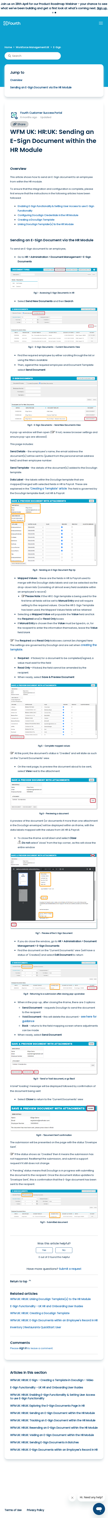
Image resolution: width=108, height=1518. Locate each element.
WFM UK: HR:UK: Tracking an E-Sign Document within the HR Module (52, 1420)
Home (8, 47)
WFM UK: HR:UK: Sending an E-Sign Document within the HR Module (52, 1413)
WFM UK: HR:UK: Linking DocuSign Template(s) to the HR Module (50, 1299)
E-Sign (57, 47)
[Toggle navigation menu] (101, 23)
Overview (16, 80)
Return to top (21, 1281)
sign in (23, 1348)
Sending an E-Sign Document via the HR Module (41, 87)
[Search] (33, 56)
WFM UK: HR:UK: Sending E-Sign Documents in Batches (44, 1442)
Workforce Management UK (32, 47)
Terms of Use (13, 1510)
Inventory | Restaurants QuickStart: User (35, 1327)
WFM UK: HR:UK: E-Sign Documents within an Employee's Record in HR (54, 1320)
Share (19, 124)
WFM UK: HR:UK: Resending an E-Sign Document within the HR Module (54, 1428)
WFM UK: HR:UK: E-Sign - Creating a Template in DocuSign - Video (51, 1380)
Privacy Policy (35, 1510)
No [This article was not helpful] (63, 1250)
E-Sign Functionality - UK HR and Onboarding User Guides (46, 1306)
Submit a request (70, 1269)
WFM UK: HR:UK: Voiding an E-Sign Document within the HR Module (52, 1435)
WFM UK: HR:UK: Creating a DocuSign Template (39, 1313)
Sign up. (102, 8)
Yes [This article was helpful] (44, 1250)
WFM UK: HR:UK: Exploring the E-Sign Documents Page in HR (47, 1406)
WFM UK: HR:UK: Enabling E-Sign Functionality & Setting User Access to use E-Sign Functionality (52, 1396)
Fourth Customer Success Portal (41, 113)
